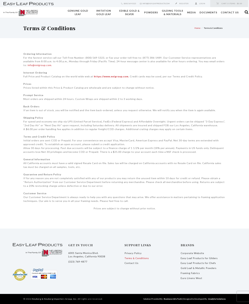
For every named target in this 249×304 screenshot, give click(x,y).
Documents (208, 12)
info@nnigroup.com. (40, 65)
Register (184, 3)
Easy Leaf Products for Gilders (200, 258)
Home (197, 28)
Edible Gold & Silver (129, 12)
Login (202, 3)
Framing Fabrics (190, 273)
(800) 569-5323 (130, 3)
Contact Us (230, 12)
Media (191, 12)
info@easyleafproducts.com (156, 3)
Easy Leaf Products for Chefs (199, 263)
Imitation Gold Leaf (103, 12)
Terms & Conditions (136, 258)
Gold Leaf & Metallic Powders (199, 268)
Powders (151, 12)
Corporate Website (193, 253)
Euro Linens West (192, 278)
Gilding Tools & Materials (172, 12)
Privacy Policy (133, 253)
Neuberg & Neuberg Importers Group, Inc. (54, 299)
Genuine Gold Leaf (78, 12)
